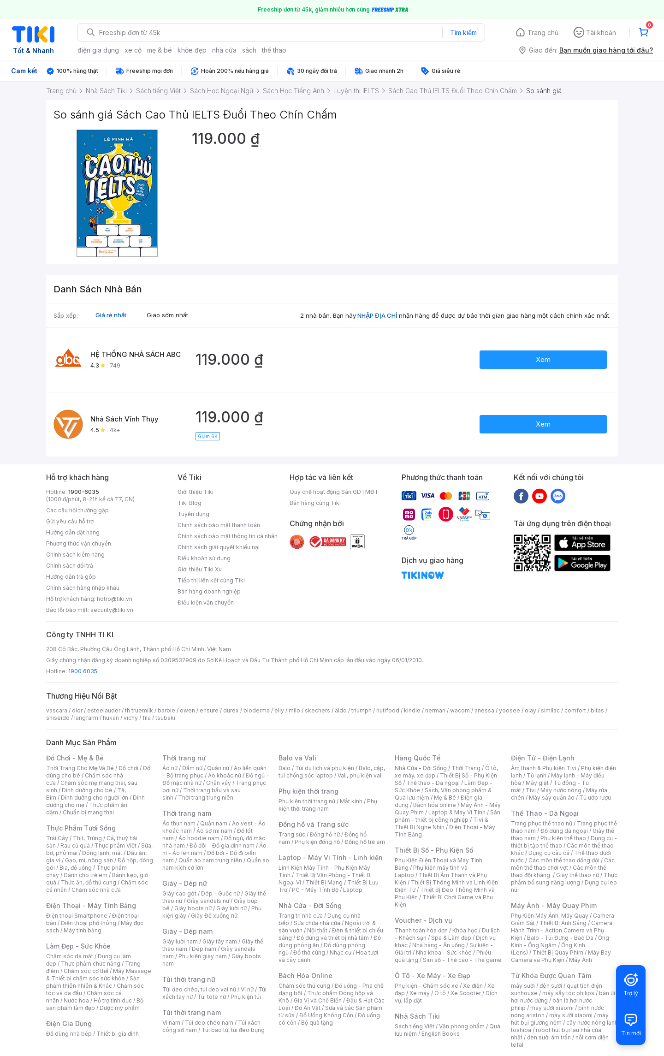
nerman (435, 710)
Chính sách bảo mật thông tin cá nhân (228, 536)
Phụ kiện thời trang (308, 791)
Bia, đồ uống (75, 867)
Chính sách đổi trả (69, 565)
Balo (284, 768)
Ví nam (171, 1022)
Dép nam (204, 948)
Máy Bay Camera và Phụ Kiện (561, 956)
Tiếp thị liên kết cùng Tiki (211, 580)
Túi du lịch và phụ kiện (324, 768)
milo (294, 710)
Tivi (531, 790)
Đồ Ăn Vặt (307, 1007)
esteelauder (103, 710)
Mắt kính (351, 801)
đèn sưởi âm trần (549, 1037)
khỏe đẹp (192, 50)
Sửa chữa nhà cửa (317, 923)
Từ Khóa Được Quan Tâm (551, 975)
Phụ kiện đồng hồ (317, 841)
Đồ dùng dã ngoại (564, 830)
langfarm (86, 717)
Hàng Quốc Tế (417, 758)
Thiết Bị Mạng (324, 882)
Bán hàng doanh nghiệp (209, 591)
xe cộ (133, 50)
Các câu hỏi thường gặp (77, 510)
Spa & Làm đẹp (451, 937)
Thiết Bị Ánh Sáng (563, 923)
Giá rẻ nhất (110, 315)
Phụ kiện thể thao (563, 838)
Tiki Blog (190, 502)
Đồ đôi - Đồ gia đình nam (222, 845)
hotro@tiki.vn (114, 598)
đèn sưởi (551, 985)
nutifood (387, 710)
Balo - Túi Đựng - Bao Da (560, 937)
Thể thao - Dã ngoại (433, 782)
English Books (440, 1033)
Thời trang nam (186, 813)
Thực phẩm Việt (115, 845)
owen (187, 710)
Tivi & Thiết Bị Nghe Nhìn (441, 823)
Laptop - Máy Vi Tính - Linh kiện (331, 857)
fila (146, 717)
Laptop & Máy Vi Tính (457, 812)
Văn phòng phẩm (462, 1026)
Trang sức (292, 834)
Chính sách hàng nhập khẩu (82, 587)
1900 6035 (82, 671)
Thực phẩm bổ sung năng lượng (564, 879)
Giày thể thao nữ (577, 875)
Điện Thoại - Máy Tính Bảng (91, 905)
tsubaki (165, 717)
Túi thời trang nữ (188, 979)
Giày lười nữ (231, 908)
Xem (543, 359)
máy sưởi (523, 985)
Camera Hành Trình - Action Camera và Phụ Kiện (561, 930)
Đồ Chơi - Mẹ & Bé (75, 758)
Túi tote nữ (211, 996)
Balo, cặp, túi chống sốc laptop (332, 772)
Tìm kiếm (463, 32)
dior (77, 710)
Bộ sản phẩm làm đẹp (94, 1004)
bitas (597, 710)
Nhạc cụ (340, 952)
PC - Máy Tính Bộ (315, 889)
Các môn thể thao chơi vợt (563, 864)
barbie (166, 710)
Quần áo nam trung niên (210, 860)
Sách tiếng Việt (414, 1026)
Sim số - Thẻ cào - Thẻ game (462, 959)
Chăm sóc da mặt (69, 956)
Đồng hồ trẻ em (364, 841)
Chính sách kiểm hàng (75, 554)
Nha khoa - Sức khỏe (444, 952)
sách (249, 50)
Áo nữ (170, 768)
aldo (341, 710)
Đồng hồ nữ (325, 834)
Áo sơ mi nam (214, 830)
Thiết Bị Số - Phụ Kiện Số (434, 850)
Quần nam (213, 823)
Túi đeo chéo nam (209, 1022)
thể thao (274, 50)
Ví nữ (247, 989)
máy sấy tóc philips (568, 993)
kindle (412, 710)
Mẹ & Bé (445, 797)
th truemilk (139, 710)
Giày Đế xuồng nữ (214, 915)
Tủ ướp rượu (595, 797)
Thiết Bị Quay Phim (558, 952)
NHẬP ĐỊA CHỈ (377, 315)
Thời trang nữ (184, 758)
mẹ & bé (159, 50)
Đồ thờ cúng (309, 952)
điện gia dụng (98, 50)
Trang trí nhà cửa (301, 915)
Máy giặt (537, 782)
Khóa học (464, 930)
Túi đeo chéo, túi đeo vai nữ (199, 989)
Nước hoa (76, 1000)
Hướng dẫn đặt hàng (73, 532)
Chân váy (218, 782)
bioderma (256, 710)
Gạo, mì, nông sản (89, 860)
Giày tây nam (219, 941)
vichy (131, 717)
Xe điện (473, 985)
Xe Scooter (466, 993)
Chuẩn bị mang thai (88, 812)
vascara (56, 710)
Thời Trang (465, 768)
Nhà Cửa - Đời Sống (310, 905)
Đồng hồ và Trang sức (314, 824)
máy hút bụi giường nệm (560, 1019)
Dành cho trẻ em (85, 875)
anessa (484, 710)
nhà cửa (224, 50)
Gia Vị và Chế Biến (318, 1000)
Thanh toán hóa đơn (421, 930)
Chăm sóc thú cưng (304, 985)
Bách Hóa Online (305, 975)
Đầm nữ (192, 768)
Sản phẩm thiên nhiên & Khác (93, 982)
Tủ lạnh (536, 775)
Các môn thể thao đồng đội (563, 860)
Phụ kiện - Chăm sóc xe (426, 985)
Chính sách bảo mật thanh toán (219, 525)
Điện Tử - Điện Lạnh (543, 758)
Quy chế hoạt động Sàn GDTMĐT (334, 491)
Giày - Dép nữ (184, 883)
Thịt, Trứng (87, 838)
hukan (111, 717)
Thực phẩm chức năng (90, 963)
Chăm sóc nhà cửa (96, 889)
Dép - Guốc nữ (220, 893)
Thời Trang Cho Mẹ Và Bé (80, 768)
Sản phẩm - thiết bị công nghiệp (447, 816)
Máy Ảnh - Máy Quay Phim (554, 905)
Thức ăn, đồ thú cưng (88, 882)
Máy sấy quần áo (552, 797)
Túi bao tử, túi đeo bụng (233, 1029)
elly (279, 710)
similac (550, 710)
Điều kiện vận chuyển (206, 602)
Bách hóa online (434, 804)
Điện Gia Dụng (69, 1023)
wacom (460, 710)
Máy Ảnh (580, 959)
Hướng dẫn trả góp (71, 576)
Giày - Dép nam (187, 931)
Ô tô (440, 993)
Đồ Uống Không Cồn (326, 1015)
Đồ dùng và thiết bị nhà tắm (332, 937)
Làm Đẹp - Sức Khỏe (78, 946)
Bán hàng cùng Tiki (315, 502)
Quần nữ (218, 768)
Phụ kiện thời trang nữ (307, 801)
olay (530, 710)
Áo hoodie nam (198, 838)
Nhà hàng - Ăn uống (438, 945)
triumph (361, 710)
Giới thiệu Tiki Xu (200, 569)
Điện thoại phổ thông (88, 923)
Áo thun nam (179, 823)
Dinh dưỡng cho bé (87, 790)
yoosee (509, 710)
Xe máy (419, 993)
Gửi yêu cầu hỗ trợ (70, 521)
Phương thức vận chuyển (78, 543)
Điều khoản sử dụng (204, 558)
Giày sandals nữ (208, 900)
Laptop (352, 889)
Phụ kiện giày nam (202, 956)
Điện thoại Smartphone (76, 915)
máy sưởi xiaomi (571, 1015)
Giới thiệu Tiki (195, 491)
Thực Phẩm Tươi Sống (81, 828)
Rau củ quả (75, 845)
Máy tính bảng (82, 930)
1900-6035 (83, 491)
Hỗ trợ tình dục (113, 1000)
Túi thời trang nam (191, 1012)
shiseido (58, 717)
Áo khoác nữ (224, 775)
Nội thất (317, 930)
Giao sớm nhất (167, 315)
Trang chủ (543, 32)
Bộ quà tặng (317, 1022)
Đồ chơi (128, 768)
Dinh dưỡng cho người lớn (94, 797)
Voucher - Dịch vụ (423, 920)
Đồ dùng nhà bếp (69, 1033)
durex (231, 710)
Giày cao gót (179, 893)
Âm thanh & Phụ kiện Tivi (543, 768)
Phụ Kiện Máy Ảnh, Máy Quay (549, 915)
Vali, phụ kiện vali (360, 775)
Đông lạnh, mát (102, 852)
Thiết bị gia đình (117, 1033)
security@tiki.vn (111, 609)
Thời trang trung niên (205, 797)
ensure (209, 710)
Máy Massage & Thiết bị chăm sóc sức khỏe (98, 974)
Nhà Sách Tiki (417, 1016)
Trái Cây (57, 838)
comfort (575, 710)
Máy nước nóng (560, 790)
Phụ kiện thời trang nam (328, 805)
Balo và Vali (297, 758)
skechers (317, 710)
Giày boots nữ (193, 908)
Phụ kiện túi (246, 996)
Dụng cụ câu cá (548, 852)
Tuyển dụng (193, 513)
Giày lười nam (180, 941)
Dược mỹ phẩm (120, 1007)
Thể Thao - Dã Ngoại (545, 813)
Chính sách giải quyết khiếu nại (219, 547)
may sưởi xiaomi (552, 1007)
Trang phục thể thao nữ (541, 823)
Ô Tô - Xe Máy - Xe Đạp (432, 975)
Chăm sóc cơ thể (86, 970)
